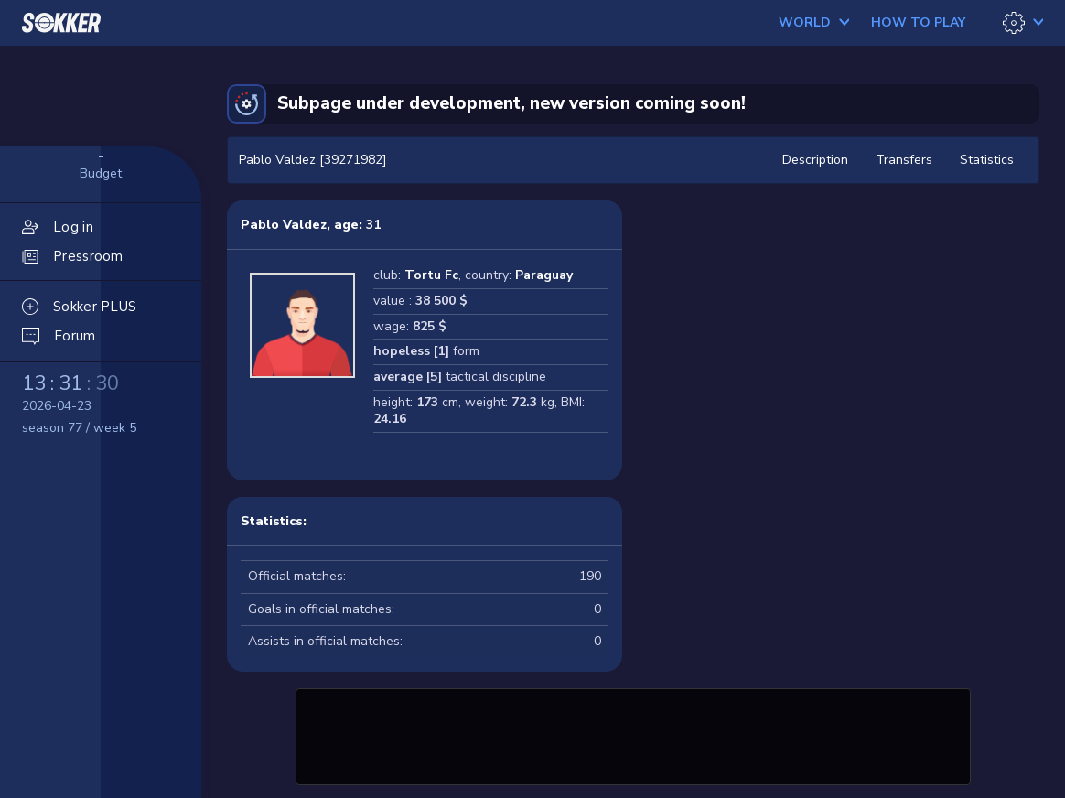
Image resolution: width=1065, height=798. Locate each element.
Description (815, 159)
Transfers (904, 159)
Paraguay (544, 275)
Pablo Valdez (284, 224)
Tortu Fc (431, 275)
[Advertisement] (633, 734)
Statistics (987, 159)
